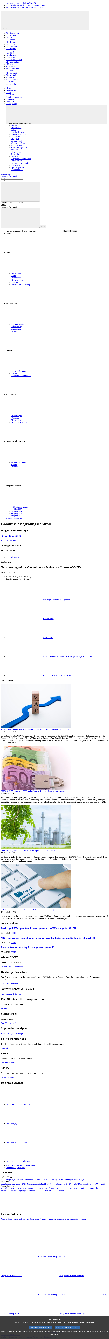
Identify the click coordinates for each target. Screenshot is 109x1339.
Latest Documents (8, 1063)
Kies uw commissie (13, 231)
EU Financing (6, 1008)
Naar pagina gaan (70, 231)
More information (8, 1048)
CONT (3, 205)
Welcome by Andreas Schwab (12, 967)
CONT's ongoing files (9, 1023)
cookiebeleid (94, 1335)
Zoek (3, 178)
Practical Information (9, 983)
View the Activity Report (11, 994)
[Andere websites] (56, 114)
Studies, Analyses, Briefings (12, 1034)
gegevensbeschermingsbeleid (75, 1335)
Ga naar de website (8, 1077)
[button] (57, 253)
